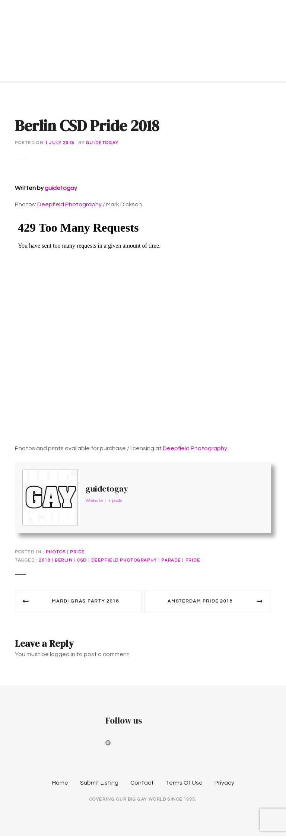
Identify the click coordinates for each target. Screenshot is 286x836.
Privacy (224, 783)
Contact (142, 783)
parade (171, 560)
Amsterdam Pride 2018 (200, 601)
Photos (56, 552)
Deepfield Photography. (195, 448)
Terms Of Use (184, 783)
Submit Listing (99, 783)
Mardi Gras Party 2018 (85, 601)
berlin (64, 560)
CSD (82, 560)
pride (192, 560)
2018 (44, 560)
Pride (77, 552)
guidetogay (102, 143)
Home (60, 783)
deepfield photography (124, 560)
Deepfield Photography (69, 204)
